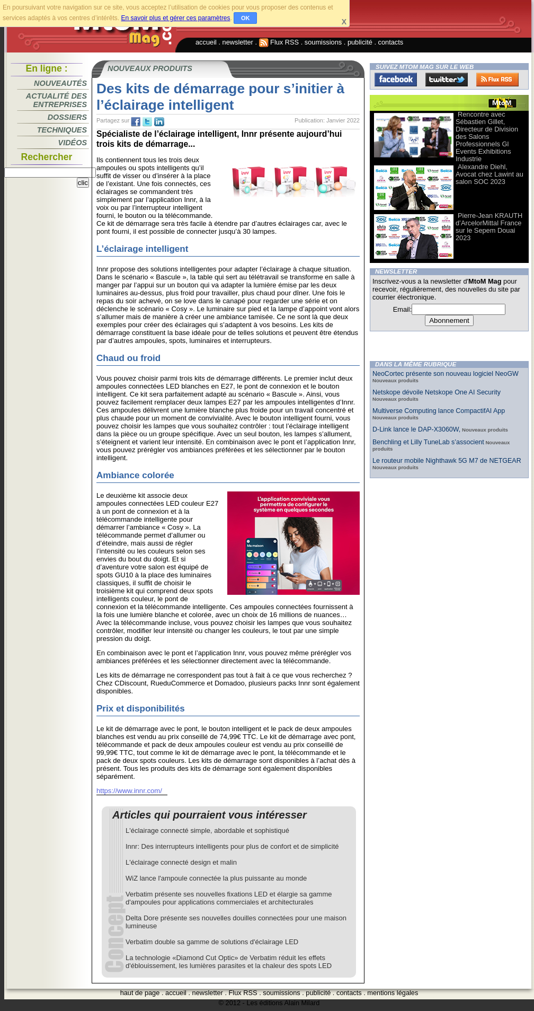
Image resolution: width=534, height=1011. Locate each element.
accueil (206, 42)
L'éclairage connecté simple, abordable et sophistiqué (207, 830)
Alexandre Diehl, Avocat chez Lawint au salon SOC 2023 (489, 174)
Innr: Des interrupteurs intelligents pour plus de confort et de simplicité (232, 846)
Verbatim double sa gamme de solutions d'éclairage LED (212, 942)
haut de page (140, 993)
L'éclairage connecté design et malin (181, 862)
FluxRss (497, 79)
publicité (360, 42)
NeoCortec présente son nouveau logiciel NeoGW (445, 373)
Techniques (62, 130)
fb (135, 122)
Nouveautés (60, 83)
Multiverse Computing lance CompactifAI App (438, 411)
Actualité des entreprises (56, 100)
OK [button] (245, 18)
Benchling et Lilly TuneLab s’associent (428, 442)
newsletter (237, 42)
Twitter (446, 79)
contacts (391, 42)
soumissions (323, 42)
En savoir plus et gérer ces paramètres (175, 18)
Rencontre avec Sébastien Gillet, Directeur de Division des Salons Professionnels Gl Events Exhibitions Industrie (487, 136)
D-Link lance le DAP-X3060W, (416, 429)
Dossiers (67, 117)
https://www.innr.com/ (129, 791)
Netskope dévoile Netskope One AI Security (436, 392)
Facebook (396, 79)
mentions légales (392, 993)
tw (147, 122)
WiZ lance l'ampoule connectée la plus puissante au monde (216, 878)
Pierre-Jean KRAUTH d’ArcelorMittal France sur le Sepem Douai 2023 (489, 227)
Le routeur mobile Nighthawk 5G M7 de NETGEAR (446, 460)
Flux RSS (279, 42)
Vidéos (72, 142)
